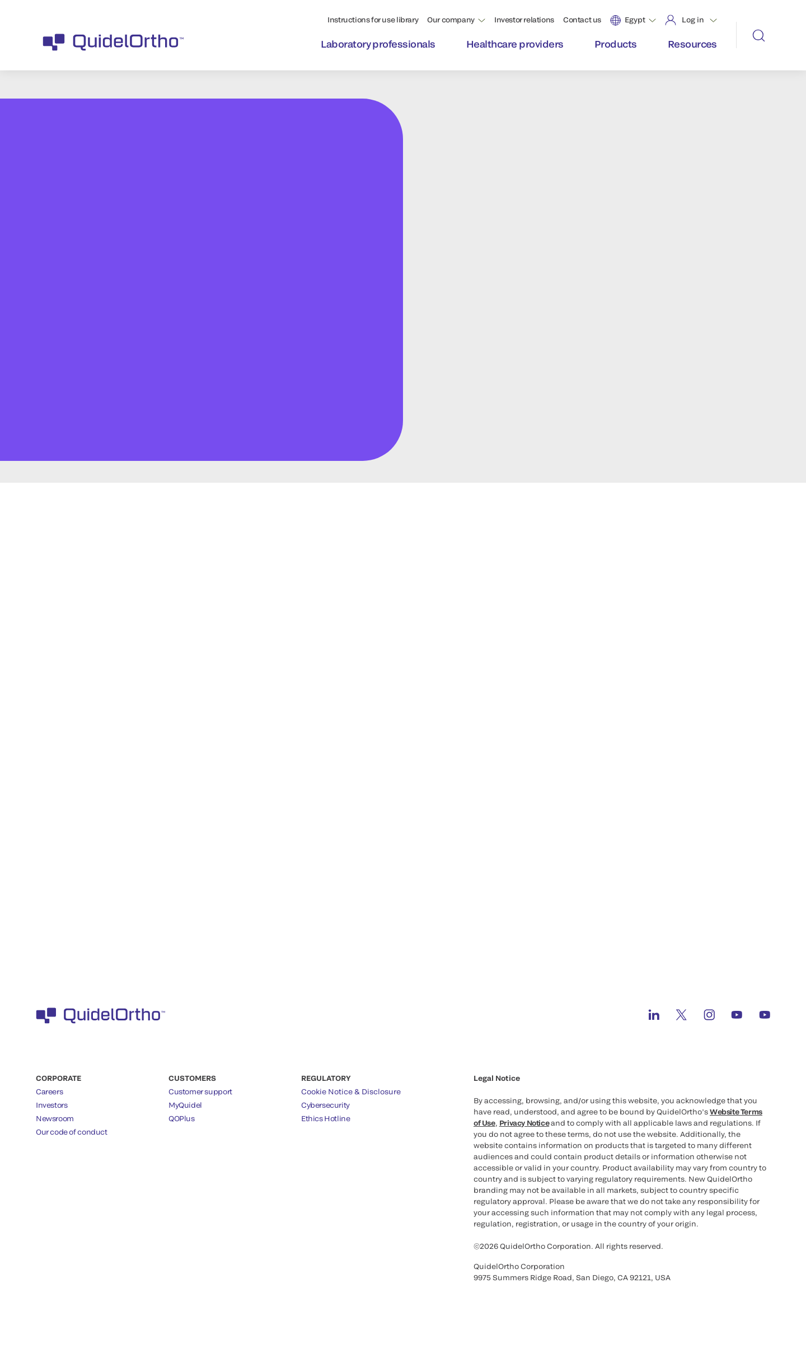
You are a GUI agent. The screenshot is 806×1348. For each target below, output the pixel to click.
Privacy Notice (524, 1122)
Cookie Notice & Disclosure (351, 1091)
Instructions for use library (372, 19)
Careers (49, 1091)
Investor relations (524, 19)
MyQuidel (185, 1104)
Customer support (200, 1091)
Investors (52, 1104)
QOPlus (181, 1118)
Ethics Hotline (325, 1118)
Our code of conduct (71, 1131)
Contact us (582, 19)
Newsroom (55, 1118)
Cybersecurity (325, 1104)
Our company (451, 19)
